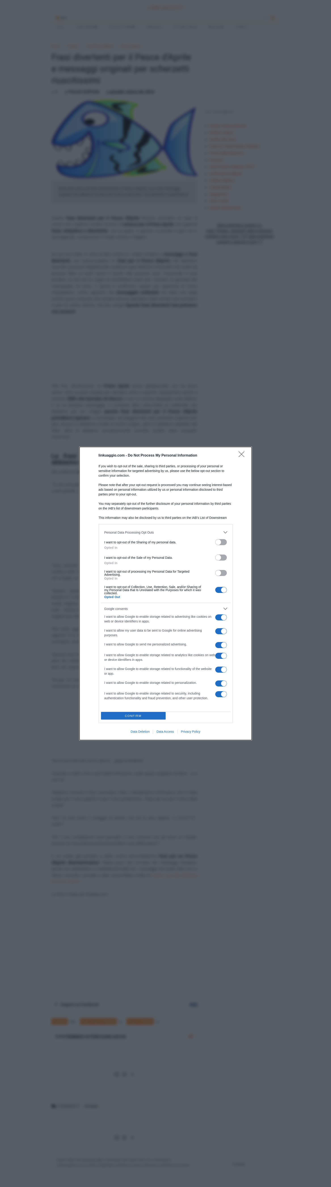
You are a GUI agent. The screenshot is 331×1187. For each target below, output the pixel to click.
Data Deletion (140, 731)
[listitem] (165, 532)
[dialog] (166, 593)
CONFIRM (133, 716)
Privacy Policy (190, 731)
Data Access (165, 731)
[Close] (243, 455)
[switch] (221, 542)
